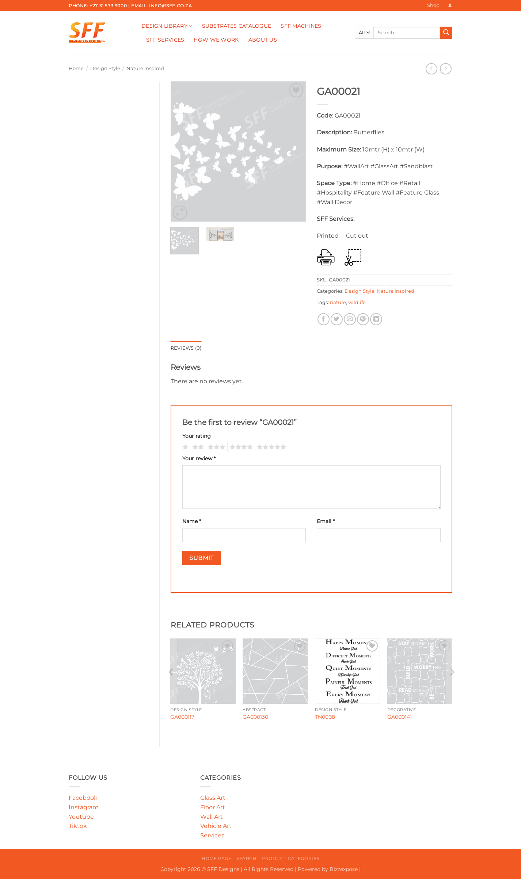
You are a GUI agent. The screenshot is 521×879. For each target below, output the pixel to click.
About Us (262, 40)
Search (246, 858)
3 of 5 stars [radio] (215, 447)
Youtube (81, 816)
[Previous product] (445, 68)
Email (326, 521)
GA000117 (182, 717)
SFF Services (165, 40)
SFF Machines (301, 26)
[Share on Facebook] (323, 319)
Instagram (84, 807)
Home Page (217, 858)
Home (76, 68)
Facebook (83, 797)
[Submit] (446, 33)
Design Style (105, 68)
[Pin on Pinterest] (363, 319)
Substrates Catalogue (236, 26)
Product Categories (290, 858)
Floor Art (212, 807)
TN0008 (325, 717)
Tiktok (78, 825)
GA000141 (399, 717)
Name (191, 521)
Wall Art (211, 816)
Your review (199, 458)
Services (212, 835)
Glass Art (212, 797)
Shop (433, 5)
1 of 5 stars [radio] (184, 447)
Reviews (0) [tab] (186, 348)
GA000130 (255, 717)
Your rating (196, 436)
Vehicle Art (216, 825)
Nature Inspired (145, 68)
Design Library (167, 26)
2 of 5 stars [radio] (197, 447)
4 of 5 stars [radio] (240, 447)
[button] (450, 5)
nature (338, 302)
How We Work (216, 40)
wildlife (357, 302)
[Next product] (431, 68)
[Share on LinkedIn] (376, 319)
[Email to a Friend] (350, 319)
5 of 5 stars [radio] (270, 447)
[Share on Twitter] (337, 319)
